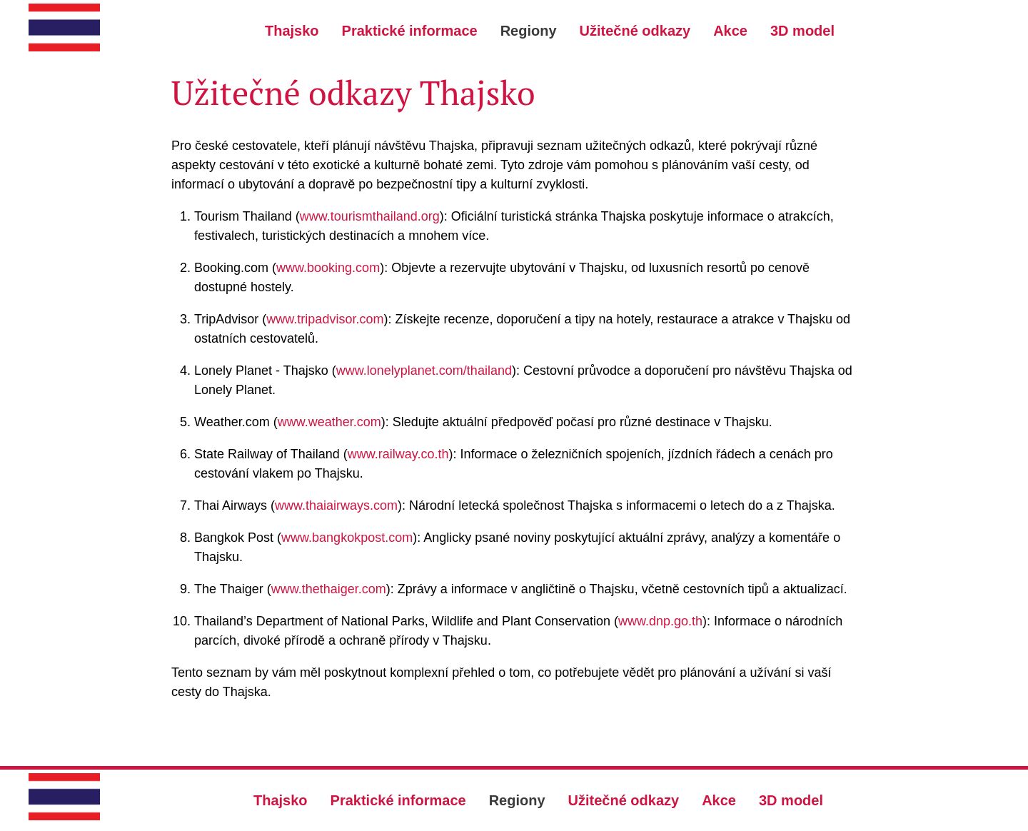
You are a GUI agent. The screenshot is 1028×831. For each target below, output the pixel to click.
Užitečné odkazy (635, 31)
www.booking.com (328, 268)
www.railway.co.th (398, 454)
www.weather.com (329, 422)
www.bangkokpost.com (347, 537)
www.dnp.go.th (660, 621)
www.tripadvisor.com (324, 319)
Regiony (528, 31)
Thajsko (292, 31)
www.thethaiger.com (328, 589)
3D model (802, 31)
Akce (730, 31)
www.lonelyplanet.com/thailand (424, 370)
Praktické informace (410, 31)
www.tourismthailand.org (370, 216)
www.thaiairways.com (336, 505)
